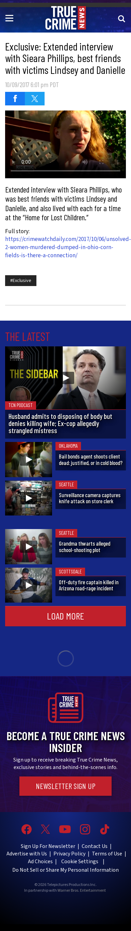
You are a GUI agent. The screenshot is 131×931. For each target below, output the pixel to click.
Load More (65, 616)
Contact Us (95, 846)
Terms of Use (107, 853)
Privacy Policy (69, 853)
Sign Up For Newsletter (48, 846)
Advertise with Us (26, 853)
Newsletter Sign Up (65, 786)
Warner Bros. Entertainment (82, 890)
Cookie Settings (79, 861)
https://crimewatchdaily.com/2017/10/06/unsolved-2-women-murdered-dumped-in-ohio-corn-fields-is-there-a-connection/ (68, 247)
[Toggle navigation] (10, 17)
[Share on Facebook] (15, 98)
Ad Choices (40, 861)
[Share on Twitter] (35, 98)
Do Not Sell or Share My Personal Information (65, 870)
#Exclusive (20, 280)
